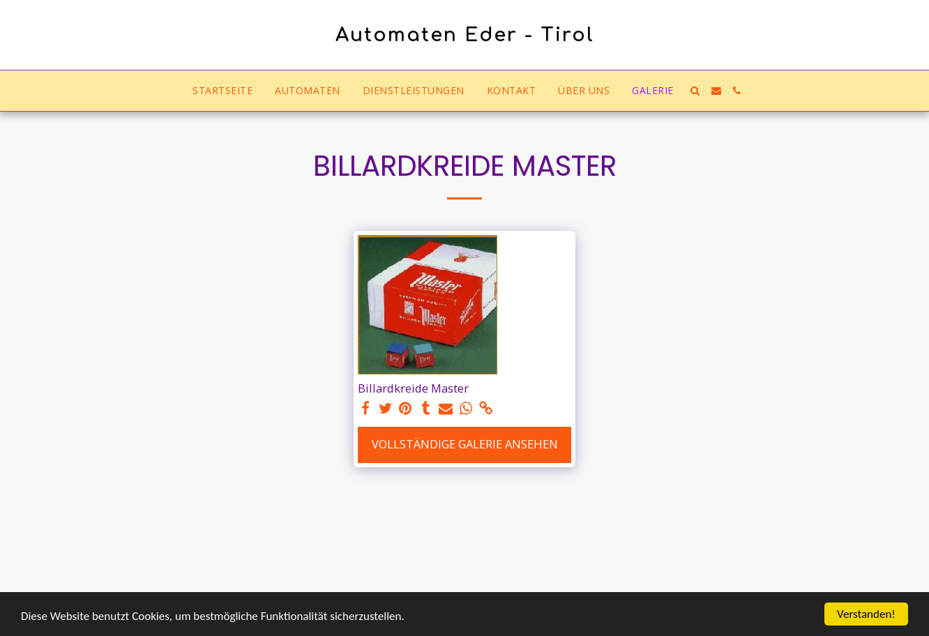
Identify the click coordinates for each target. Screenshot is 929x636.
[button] (695, 91)
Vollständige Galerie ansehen (465, 444)
